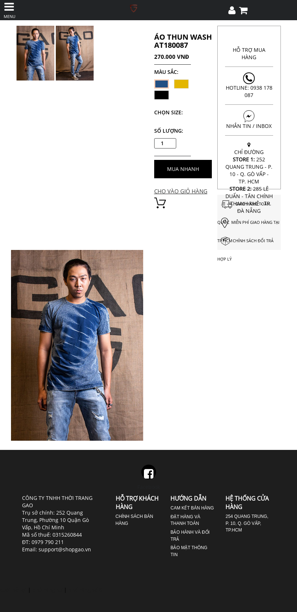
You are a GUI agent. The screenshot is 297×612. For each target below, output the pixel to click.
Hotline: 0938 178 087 (249, 85)
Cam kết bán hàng (192, 508)
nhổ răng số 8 (85, 589)
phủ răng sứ (47, 589)
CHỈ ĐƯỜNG (249, 178)
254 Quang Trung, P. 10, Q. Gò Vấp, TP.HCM (246, 523)
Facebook (148, 477)
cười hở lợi (13, 589)
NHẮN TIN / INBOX (249, 119)
